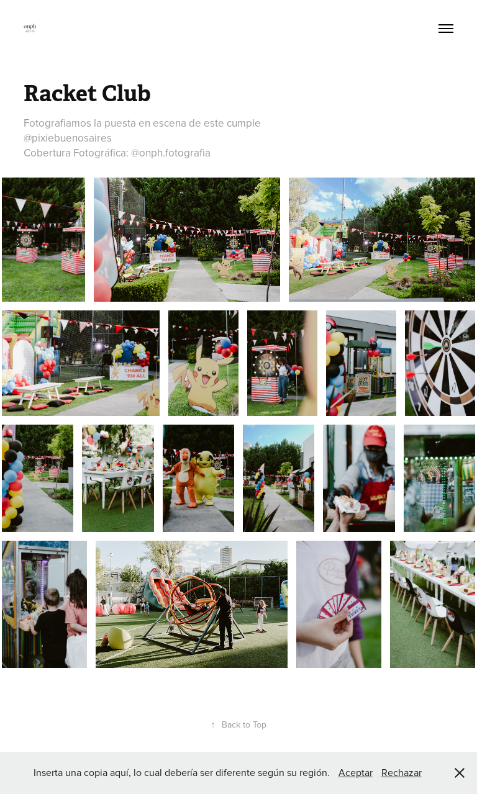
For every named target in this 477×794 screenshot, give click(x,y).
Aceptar (355, 772)
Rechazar (401, 772)
